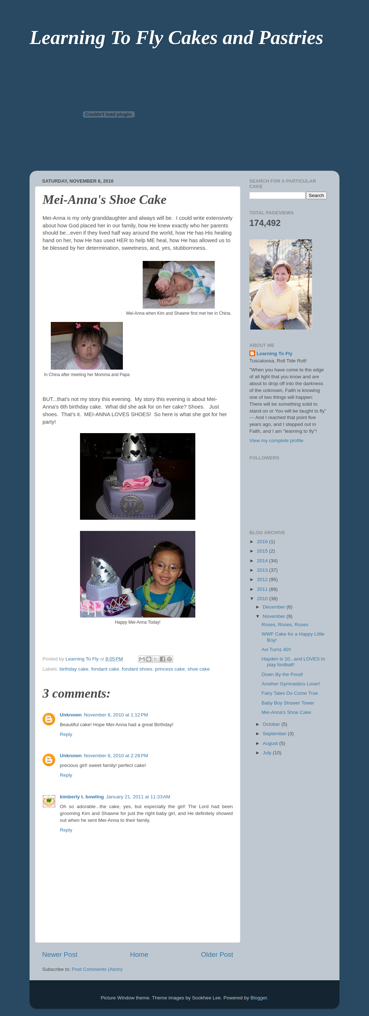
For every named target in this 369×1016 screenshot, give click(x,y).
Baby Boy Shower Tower (288, 703)
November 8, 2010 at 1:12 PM (116, 715)
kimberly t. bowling (82, 796)
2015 (263, 551)
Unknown (71, 715)
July (268, 752)
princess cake (170, 669)
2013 (263, 570)
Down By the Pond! (282, 674)
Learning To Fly (275, 353)
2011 (263, 589)
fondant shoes (137, 669)
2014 (263, 560)
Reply (66, 734)
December (274, 607)
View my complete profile (276, 440)
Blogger (258, 997)
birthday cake (73, 669)
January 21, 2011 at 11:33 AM (138, 796)
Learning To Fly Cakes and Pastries (176, 37)
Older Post (217, 954)
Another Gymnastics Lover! (291, 683)
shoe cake (198, 669)
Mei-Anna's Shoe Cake (286, 712)
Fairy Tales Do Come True (290, 693)
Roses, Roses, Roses (285, 624)
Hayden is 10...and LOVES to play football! (293, 661)
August (271, 743)
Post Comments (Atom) (97, 969)
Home (139, 954)
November (274, 616)
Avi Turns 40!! (276, 649)
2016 (263, 541)
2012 (263, 579)
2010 (263, 598)
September (275, 733)
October (272, 724)
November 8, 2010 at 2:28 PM (116, 755)
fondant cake (105, 669)
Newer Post (59, 954)
